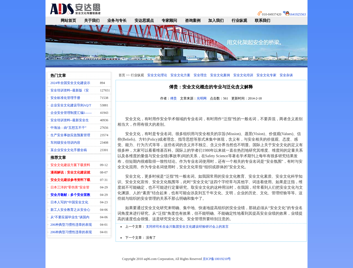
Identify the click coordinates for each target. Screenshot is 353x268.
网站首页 (68, 21)
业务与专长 (117, 21)
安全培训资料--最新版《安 (69, 90)
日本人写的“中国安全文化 (69, 202)
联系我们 (262, 21)
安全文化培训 (243, 75)
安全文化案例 (220, 75)
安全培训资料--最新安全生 (69, 120)
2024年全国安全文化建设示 (70, 83)
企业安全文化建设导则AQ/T (70, 105)
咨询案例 (192, 21)
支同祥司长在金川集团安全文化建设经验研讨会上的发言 (187, 226)
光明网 (202, 98)
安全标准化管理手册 (65, 98)
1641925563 (297, 14)
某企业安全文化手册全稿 (68, 150)
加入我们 (216, 21)
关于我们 (92, 21)
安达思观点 (144, 21)
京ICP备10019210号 (217, 259)
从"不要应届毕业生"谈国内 (70, 217)
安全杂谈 (286, 75)
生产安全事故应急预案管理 (70, 135)
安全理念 (200, 75)
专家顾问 (169, 21)
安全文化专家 (266, 75)
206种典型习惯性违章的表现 (71, 225)
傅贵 (173, 98)
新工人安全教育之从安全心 (70, 210)
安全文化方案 (180, 75)
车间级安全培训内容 (65, 142)
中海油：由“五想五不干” (68, 128)
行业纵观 (239, 21)
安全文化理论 (157, 75)
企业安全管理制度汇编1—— (71, 113)
